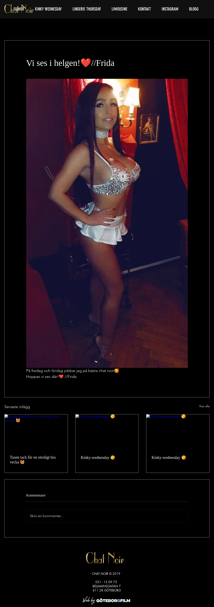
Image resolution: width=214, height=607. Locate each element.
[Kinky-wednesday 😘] (107, 432)
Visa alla (204, 406)
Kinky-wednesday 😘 (98, 457)
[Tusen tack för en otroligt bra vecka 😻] (36, 432)
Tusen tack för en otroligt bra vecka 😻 (33, 459)
